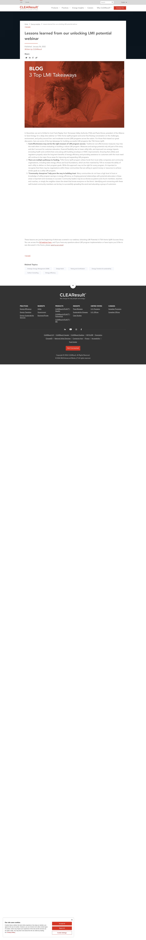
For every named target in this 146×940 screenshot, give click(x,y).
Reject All (62, 928)
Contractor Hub (78, 338)
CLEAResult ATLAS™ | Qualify (62, 310)
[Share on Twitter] (26, 58)
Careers (90, 8)
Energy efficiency (50, 273)
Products (55, 9)
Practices (65, 9)
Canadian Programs (114, 309)
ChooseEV (49, 338)
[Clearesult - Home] (73, 296)
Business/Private (43, 315)
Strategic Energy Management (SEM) (38, 268)
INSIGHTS (76, 306)
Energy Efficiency (25, 309)
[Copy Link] (36, 58)
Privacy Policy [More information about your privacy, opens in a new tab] (11, 932)
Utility (39, 309)
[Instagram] (76, 329)
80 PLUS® (89, 335)
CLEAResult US (49, 335)
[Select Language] (120, 2)
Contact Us (120, 8)
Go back (27, 27)
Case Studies (77, 315)
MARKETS (41, 306)
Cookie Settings (62, 932)
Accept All (62, 923)
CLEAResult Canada (62, 335)
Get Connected (73, 348)
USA (21, 2)
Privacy (87, 338)
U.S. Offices (94, 312)
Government (42, 312)
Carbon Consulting (33, 273)
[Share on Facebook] (32, 58)
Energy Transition (25, 312)
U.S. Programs (95, 309)
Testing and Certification (78, 268)
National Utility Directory (63, 338)
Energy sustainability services (27, 316)
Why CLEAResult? (104, 9)
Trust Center (73, 342)
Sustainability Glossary (80, 312)
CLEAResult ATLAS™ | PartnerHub (62, 315)
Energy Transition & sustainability (101, 268)
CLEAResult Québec (77, 335)
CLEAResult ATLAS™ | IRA (62, 321)
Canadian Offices (114, 312)
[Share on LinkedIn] (29, 58)
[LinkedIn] (65, 329)
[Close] (71, 919)
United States (96, 306)
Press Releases (78, 309)
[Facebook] (81, 329)
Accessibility (96, 338)
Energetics (98, 335)
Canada (27, 2)
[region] (38, 927)
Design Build (60, 268)
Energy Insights (78, 9)
